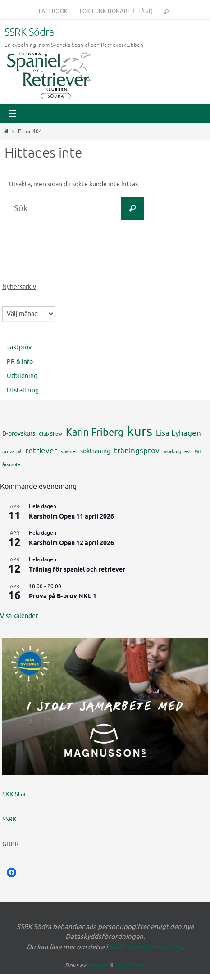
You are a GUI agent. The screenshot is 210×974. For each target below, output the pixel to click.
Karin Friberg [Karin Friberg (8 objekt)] (94, 432)
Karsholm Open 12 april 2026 (71, 543)
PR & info (20, 361)
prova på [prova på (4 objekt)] (12, 452)
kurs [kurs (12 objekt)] (139, 431)
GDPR (10, 844)
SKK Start (15, 794)
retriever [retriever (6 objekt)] (41, 450)
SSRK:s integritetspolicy (145, 947)
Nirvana (97, 965)
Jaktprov (19, 347)
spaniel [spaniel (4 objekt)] (69, 452)
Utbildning (22, 376)
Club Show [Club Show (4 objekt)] (50, 434)
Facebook (53, 11)
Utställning (23, 390)
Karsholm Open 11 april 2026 (71, 517)
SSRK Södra (29, 32)
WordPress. (129, 965)
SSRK (9, 819)
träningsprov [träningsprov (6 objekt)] (137, 450)
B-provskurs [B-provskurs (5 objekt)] (18, 433)
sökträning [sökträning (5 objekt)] (95, 451)
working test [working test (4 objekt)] (177, 452)
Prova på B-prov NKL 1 (62, 596)
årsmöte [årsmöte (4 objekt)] (11, 465)
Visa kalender (19, 616)
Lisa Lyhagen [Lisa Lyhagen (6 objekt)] (178, 433)
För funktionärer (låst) (116, 11)
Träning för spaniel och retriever (77, 570)
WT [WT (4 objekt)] (198, 452)
